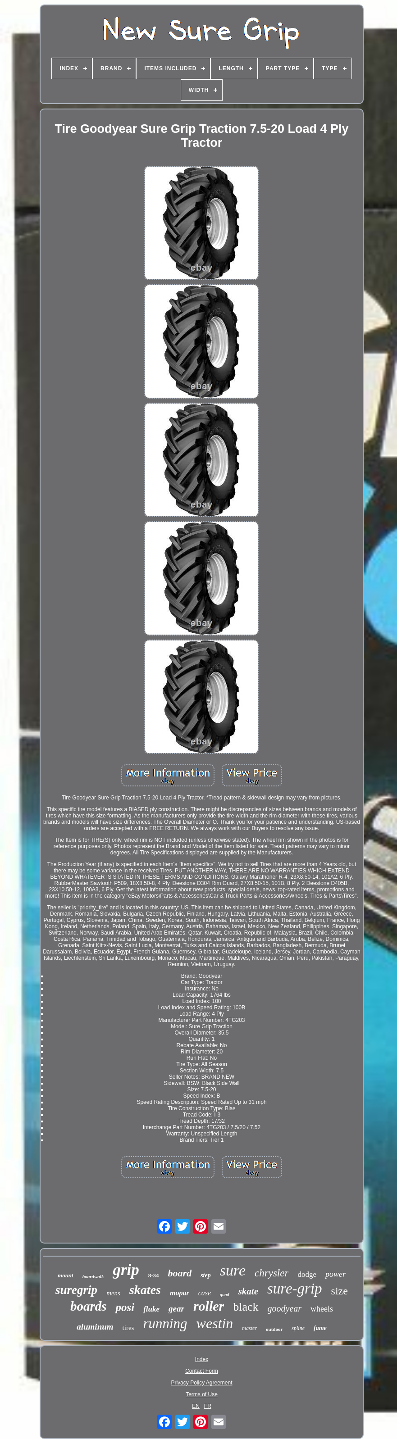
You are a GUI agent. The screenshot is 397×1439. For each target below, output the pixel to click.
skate (248, 1291)
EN (196, 1406)
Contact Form (201, 1371)
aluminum (95, 1326)
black (245, 1306)
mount (65, 1275)
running (165, 1323)
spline (298, 1328)
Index (201, 1359)
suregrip (76, 1290)
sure (233, 1270)
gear (176, 1308)
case (204, 1293)
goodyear (285, 1308)
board (180, 1273)
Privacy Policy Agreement (201, 1383)
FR (207, 1406)
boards (88, 1306)
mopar (179, 1293)
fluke (151, 1309)
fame (320, 1328)
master (249, 1328)
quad (224, 1294)
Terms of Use (202, 1394)
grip (126, 1270)
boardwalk (93, 1276)
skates (145, 1290)
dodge (306, 1274)
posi (124, 1307)
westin (214, 1323)
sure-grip (294, 1288)
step (206, 1275)
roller (208, 1305)
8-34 (153, 1275)
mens (113, 1293)
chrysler (271, 1273)
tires (128, 1327)
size (339, 1291)
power (335, 1274)
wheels (321, 1308)
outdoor (274, 1329)
